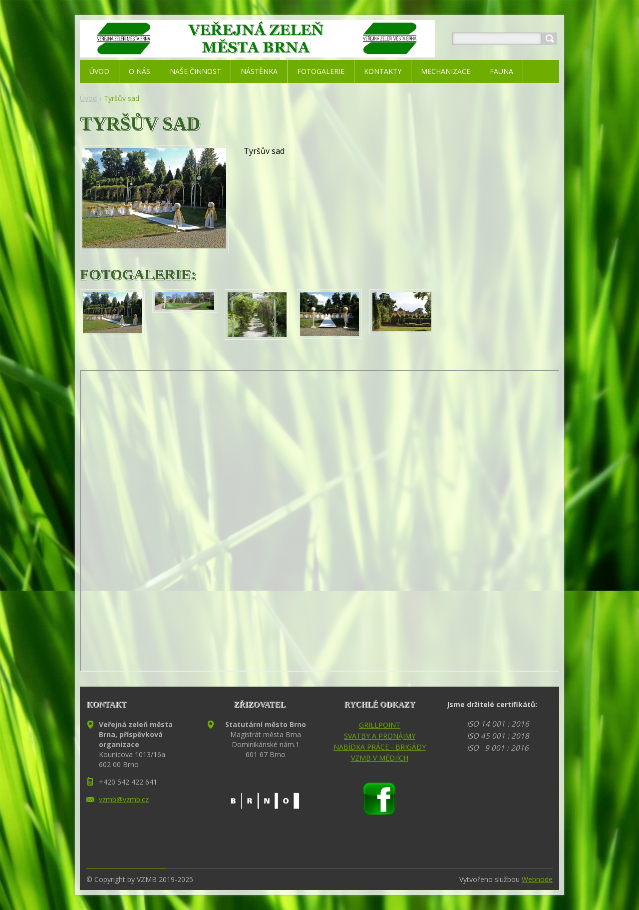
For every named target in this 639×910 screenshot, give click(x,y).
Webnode (537, 879)
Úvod (88, 98)
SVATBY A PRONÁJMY (379, 736)
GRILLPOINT (379, 725)
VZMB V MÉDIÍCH (379, 758)
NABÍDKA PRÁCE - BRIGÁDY (379, 747)
